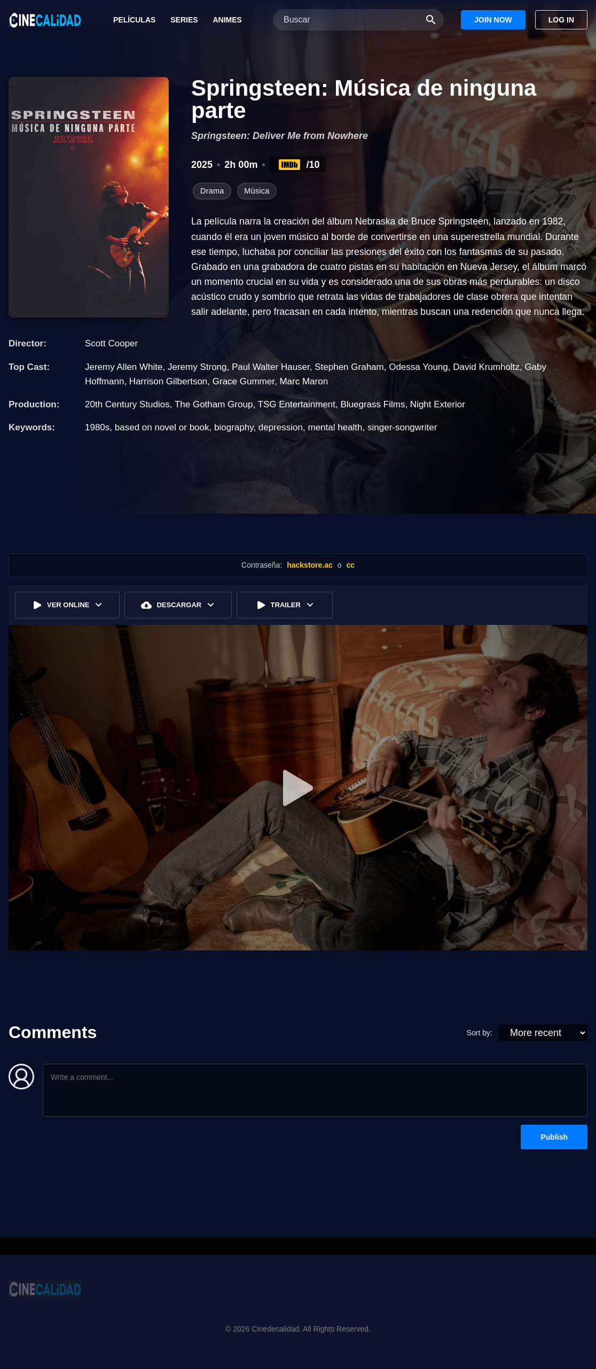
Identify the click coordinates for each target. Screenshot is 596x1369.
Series (184, 20)
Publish (554, 1137)
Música (256, 191)
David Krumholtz (486, 367)
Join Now (493, 20)
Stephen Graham (349, 367)
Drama (212, 191)
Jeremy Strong (197, 367)
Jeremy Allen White (124, 367)
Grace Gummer (244, 381)
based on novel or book (162, 427)
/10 (298, 164)
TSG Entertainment (297, 404)
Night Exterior (437, 404)
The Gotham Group (214, 404)
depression (280, 427)
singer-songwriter (402, 427)
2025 (202, 164)
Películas (134, 20)
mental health (335, 427)
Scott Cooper (111, 343)
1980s (97, 427)
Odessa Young (418, 367)
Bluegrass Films (372, 404)
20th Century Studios (127, 404)
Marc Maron (303, 381)
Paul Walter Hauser (271, 367)
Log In (561, 20)
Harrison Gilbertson (168, 381)
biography (233, 427)
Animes (227, 20)
